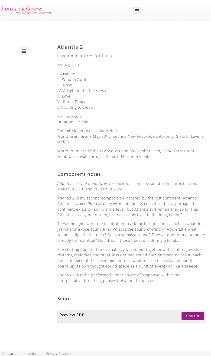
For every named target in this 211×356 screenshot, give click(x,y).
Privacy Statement (61, 353)
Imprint (31, 353)
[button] (137, 10)
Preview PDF (72, 314)
